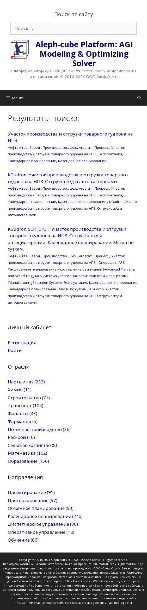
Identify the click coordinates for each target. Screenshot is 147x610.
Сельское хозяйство (29, 445)
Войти (15, 350)
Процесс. (102, 147)
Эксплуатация (110, 154)
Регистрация (22, 342)
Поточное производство (35, 429)
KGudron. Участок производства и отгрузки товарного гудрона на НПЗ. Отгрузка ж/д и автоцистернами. (73, 208)
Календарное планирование (32, 160)
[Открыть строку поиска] (139, 98)
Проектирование (27, 492)
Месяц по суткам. (73, 289)
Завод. (35, 147)
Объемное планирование (36, 508)
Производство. (55, 147)
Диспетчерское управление (38, 524)
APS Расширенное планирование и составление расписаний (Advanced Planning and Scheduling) (71, 269)
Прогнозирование (28, 500)
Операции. (108, 262)
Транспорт (20, 405)
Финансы (18, 413)
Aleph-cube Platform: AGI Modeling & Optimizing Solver (84, 53)
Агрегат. (86, 147)
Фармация (19, 421)
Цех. (73, 147)
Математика (22, 453)
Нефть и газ (17, 147)
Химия (15, 390)
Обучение (19, 540)
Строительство (24, 398)
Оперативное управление (36, 532)
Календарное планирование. (82, 160)
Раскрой (17, 437)
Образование (23, 461)
